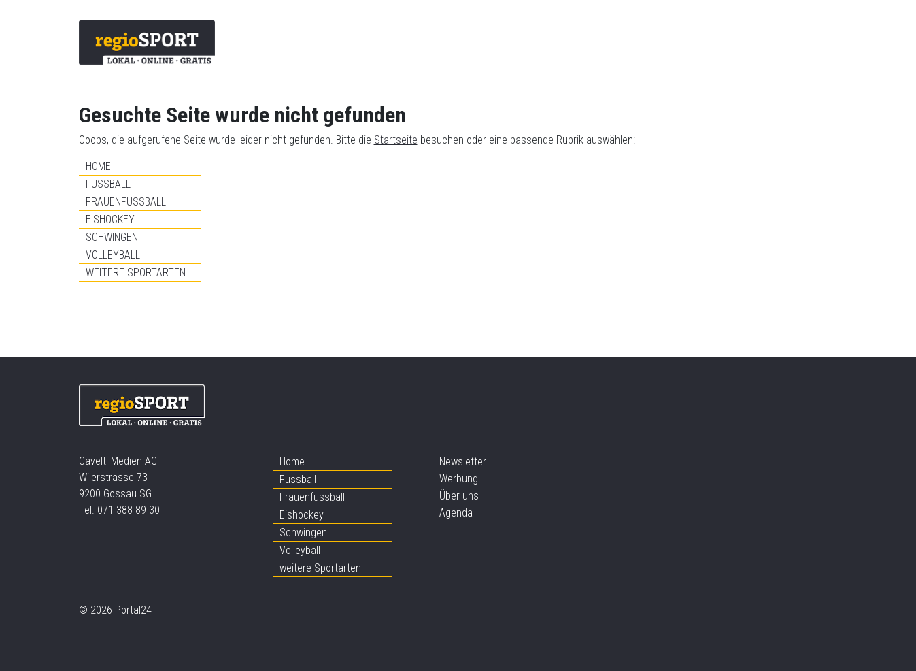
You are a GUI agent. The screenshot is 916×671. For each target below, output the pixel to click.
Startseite (396, 139)
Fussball (108, 184)
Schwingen (112, 237)
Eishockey (110, 219)
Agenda (456, 512)
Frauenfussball (126, 201)
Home (98, 166)
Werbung (458, 478)
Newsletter (462, 461)
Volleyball (113, 254)
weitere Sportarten (136, 272)
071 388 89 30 (128, 510)
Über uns (459, 495)
